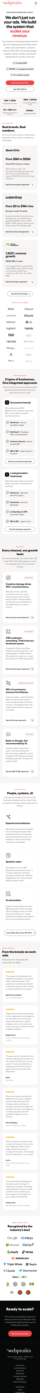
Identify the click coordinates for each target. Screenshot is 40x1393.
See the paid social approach (17, 617)
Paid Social (20, 1371)
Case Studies (20, 1387)
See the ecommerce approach (20, 461)
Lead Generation (20, 1368)
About (20, 1390)
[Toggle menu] (36, 3)
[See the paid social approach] (32, 617)
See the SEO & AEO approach (17, 771)
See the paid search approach (18, 669)
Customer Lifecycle (20, 1376)
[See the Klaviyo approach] (32, 720)
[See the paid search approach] (32, 669)
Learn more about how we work (20, 933)
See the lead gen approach (20, 529)
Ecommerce (20, 1365)
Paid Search (20, 1373)
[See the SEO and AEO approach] (32, 771)
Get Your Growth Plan (20, 83)
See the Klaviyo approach (16, 720)
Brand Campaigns (20, 1382)
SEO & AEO (20, 1379)
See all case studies (20, 294)
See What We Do (20, 89)
